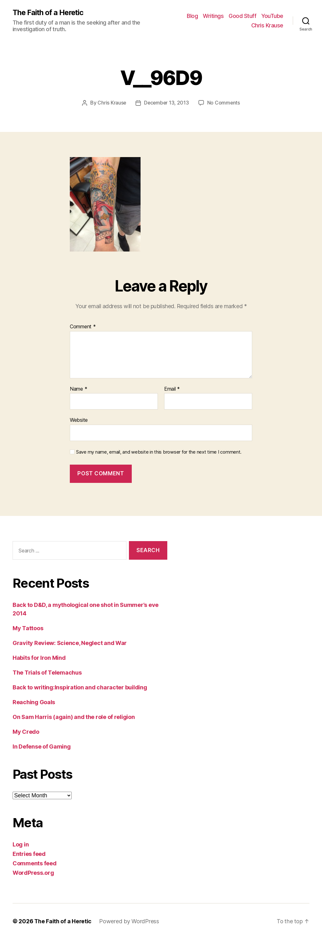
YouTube (272, 16)
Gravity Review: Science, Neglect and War (70, 643)
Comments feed (35, 863)
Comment (83, 327)
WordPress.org (33, 872)
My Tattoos (28, 628)
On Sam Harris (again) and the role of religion (74, 717)
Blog (192, 16)
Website (79, 420)
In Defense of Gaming (42, 746)
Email (172, 389)
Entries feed (29, 854)
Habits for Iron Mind (39, 657)
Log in (21, 844)
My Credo (26, 731)
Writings (213, 16)
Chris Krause (267, 25)
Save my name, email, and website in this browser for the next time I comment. (159, 452)
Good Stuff (242, 16)
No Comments (224, 103)
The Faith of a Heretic (49, 12)
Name (78, 389)
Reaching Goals (34, 702)
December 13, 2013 (166, 103)
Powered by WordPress (130, 921)
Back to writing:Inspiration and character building (80, 687)
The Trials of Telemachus (47, 672)
